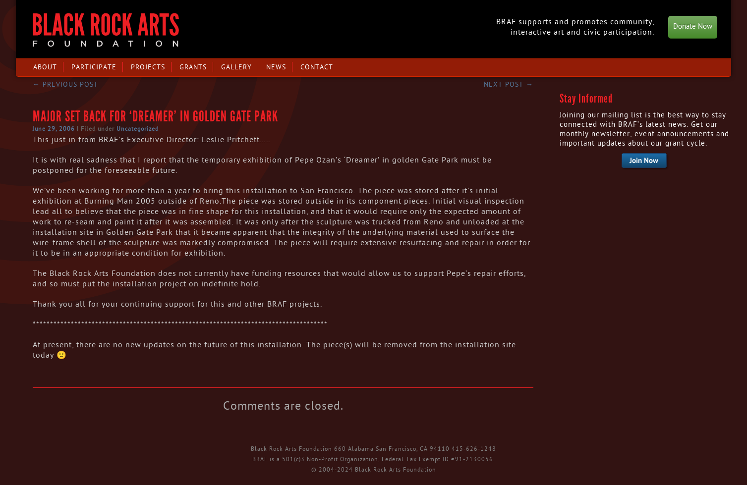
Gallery (236, 67)
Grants (193, 67)
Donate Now (692, 26)
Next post (508, 84)
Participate (93, 67)
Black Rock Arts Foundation (106, 30)
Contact (316, 67)
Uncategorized (137, 128)
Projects (148, 67)
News (276, 67)
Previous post (65, 84)
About (45, 67)
